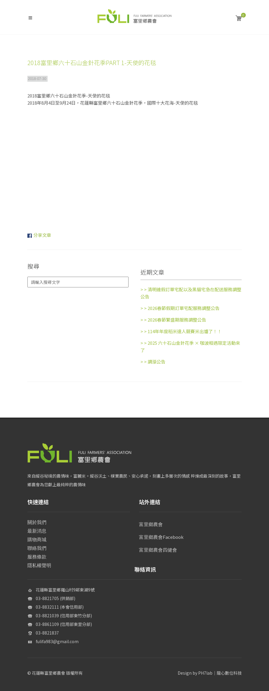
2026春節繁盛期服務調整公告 (173, 320)
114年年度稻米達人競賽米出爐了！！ (181, 331)
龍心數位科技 (229, 673)
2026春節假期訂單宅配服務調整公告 (180, 308)
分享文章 (42, 235)
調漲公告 (152, 361)
